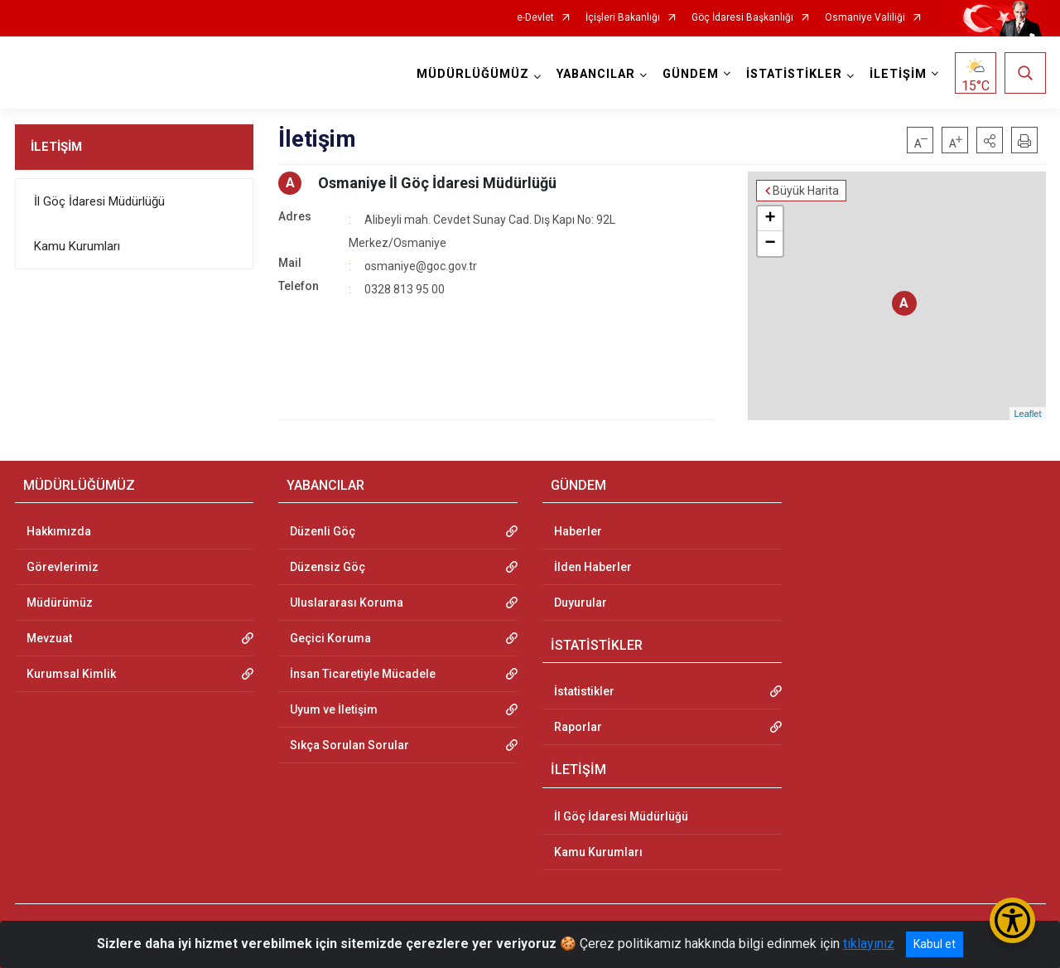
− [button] (769, 243)
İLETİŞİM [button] (898, 74)
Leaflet (1027, 414)
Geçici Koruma (330, 638)
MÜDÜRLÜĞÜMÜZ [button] (473, 74)
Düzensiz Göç (327, 567)
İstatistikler (584, 691)
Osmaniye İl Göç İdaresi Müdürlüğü (437, 182)
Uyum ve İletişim (334, 709)
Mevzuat (49, 638)
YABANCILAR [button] (595, 74)
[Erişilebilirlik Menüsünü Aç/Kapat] (1012, 920)
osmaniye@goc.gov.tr (420, 266)
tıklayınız (868, 943)
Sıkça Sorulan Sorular (349, 745)
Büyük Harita (806, 190)
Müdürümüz (59, 602)
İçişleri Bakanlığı (622, 17)
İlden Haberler (593, 567)
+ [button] (769, 218)
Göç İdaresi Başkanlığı (742, 17)
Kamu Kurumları (77, 246)
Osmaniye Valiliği (865, 17)
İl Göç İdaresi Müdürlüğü (99, 201)
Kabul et (934, 944)
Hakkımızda (58, 531)
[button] (989, 140)
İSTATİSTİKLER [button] (794, 74)
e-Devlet (535, 17)
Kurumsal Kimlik (71, 673)
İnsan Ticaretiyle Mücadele (363, 673)
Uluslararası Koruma (346, 602)
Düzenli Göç (322, 531)
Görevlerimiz (62, 567)
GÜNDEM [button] (690, 74)
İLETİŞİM (56, 146)
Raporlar (578, 726)
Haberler (578, 531)
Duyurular (580, 602)
